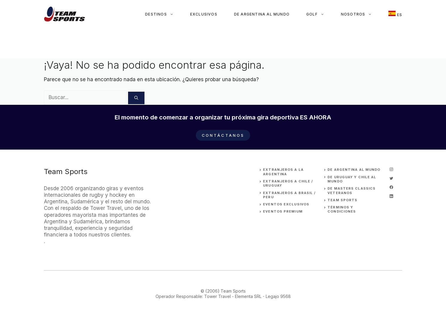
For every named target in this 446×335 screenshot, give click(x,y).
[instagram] (391, 169)
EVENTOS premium (283, 211)
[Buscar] (136, 98)
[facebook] (391, 187)
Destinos (163, 14)
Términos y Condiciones (341, 209)
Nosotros (360, 14)
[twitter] (391, 178)
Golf (319, 14)
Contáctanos (223, 135)
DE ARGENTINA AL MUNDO (353, 170)
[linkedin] (391, 196)
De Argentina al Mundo (262, 14)
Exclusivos (203, 14)
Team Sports (342, 200)
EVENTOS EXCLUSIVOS (286, 204)
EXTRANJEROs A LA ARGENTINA (283, 172)
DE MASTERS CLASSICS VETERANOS (351, 190)
